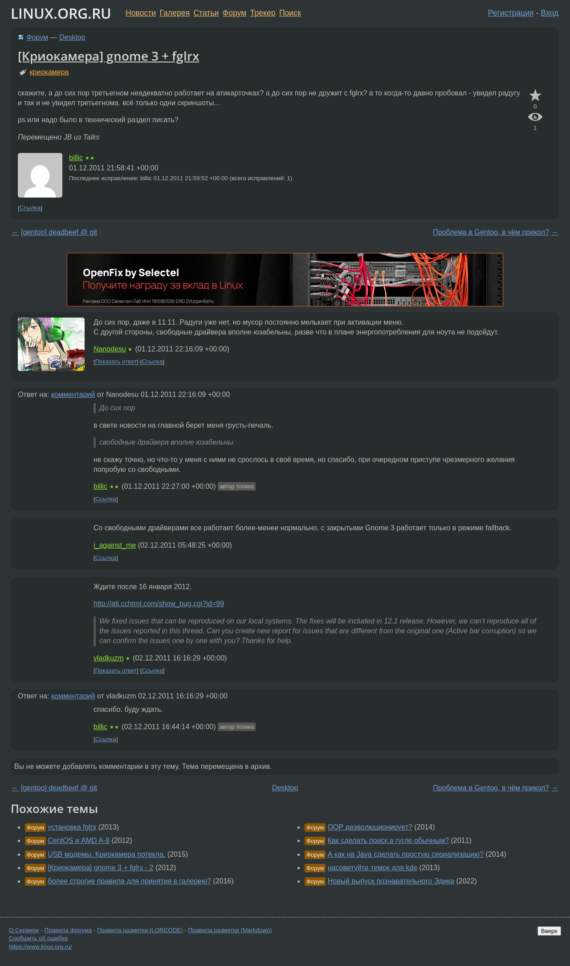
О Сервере (24, 930)
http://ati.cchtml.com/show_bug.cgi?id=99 (159, 603)
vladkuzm (109, 658)
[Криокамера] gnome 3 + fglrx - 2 (100, 867)
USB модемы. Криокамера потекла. (106, 854)
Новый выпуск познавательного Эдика (391, 881)
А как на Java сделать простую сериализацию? (406, 854)
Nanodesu (110, 349)
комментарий (73, 394)
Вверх (549, 931)
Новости (141, 12)
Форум (234, 12)
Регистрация (511, 12)
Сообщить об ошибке (38, 938)
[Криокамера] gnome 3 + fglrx (108, 55)
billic (76, 157)
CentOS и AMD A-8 (79, 840)
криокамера (49, 72)
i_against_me (115, 545)
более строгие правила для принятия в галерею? (129, 881)
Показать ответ (116, 362)
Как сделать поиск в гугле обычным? (388, 840)
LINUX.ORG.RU (61, 13)
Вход (549, 12)
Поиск (290, 12)
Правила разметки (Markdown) (230, 930)
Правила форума (68, 930)
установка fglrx (72, 827)
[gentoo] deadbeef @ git (59, 232)
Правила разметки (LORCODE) (140, 930)
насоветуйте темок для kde (372, 867)
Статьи (206, 12)
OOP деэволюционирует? (370, 827)
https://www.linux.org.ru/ (40, 946)
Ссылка (30, 208)
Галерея (175, 12)
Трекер (263, 12)
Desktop (72, 37)
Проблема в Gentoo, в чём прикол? (491, 232)
